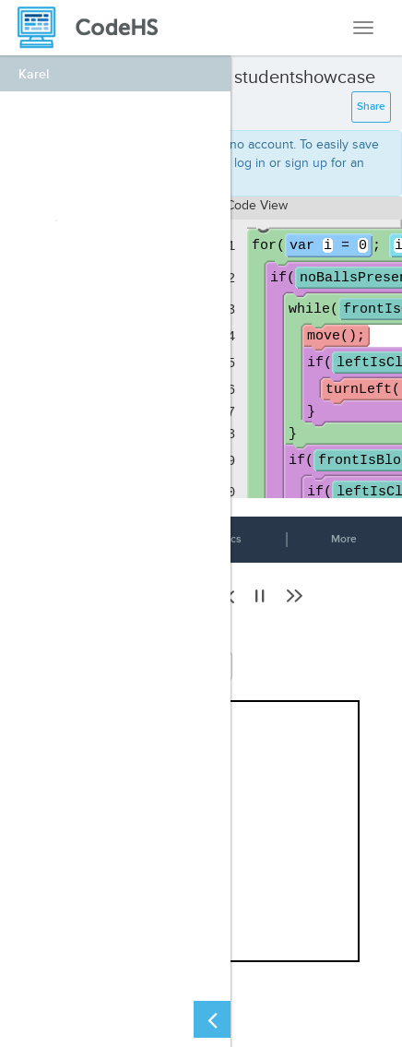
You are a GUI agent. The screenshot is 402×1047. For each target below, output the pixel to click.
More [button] (344, 539)
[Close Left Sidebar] (212, 1019)
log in (250, 163)
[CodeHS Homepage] (95, 27)
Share (371, 106)
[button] (260, 596)
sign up (306, 163)
